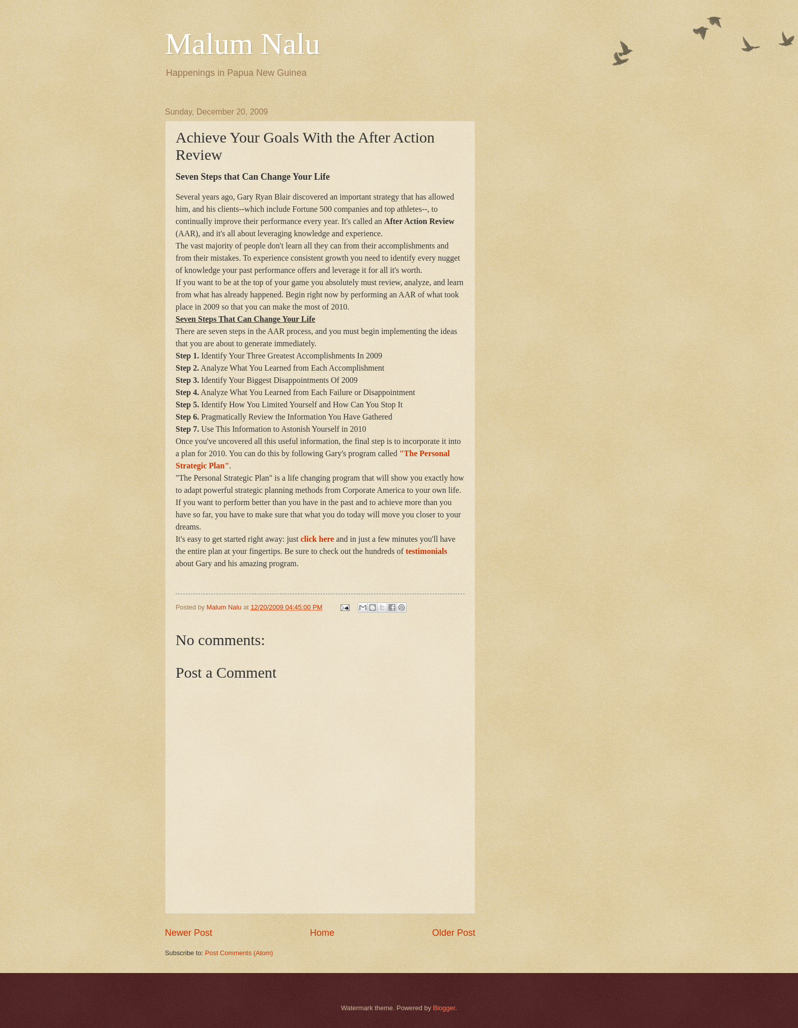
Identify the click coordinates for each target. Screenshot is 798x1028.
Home (322, 933)
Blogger (444, 1008)
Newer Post (188, 933)
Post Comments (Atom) (239, 953)
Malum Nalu (242, 44)
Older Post (453, 933)
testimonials (426, 551)
